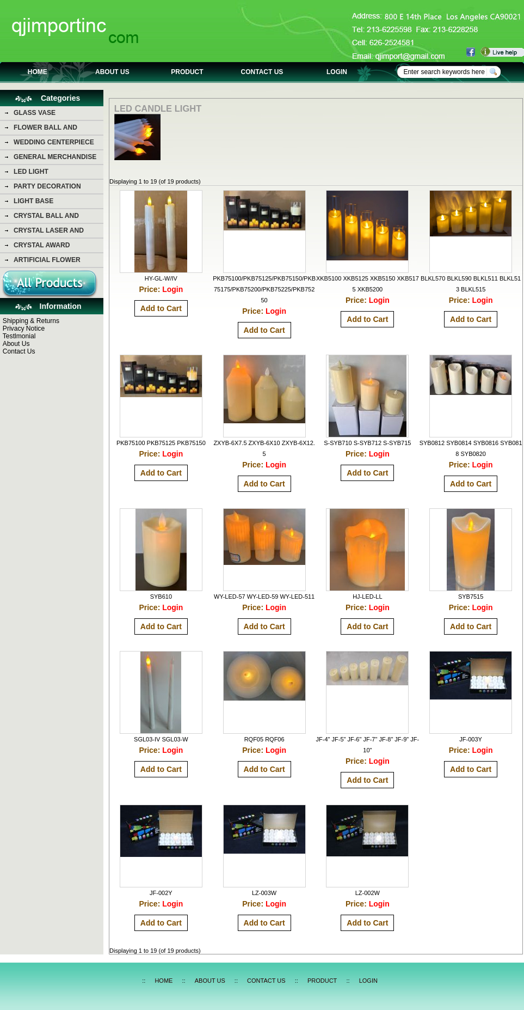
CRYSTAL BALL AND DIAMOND (46, 217)
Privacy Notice (24, 328)
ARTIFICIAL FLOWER (47, 260)
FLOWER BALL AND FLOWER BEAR (45, 129)
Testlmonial (19, 336)
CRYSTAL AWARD (42, 245)
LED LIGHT (31, 171)
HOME (37, 72)
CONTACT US (262, 72)
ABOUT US (112, 72)
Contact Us (19, 351)
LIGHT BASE (33, 201)
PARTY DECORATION (47, 186)
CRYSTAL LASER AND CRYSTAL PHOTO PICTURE (57, 232)
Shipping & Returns (31, 321)
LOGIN (336, 72)
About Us (16, 344)
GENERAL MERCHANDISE (55, 157)
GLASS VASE (35, 113)
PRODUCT (187, 72)
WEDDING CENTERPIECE (54, 142)
